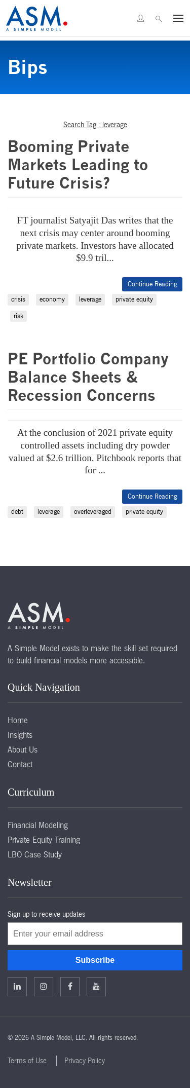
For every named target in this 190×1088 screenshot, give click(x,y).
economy (52, 299)
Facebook (70, 986)
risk (18, 316)
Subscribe (95, 960)
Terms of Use (27, 1061)
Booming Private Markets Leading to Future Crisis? (78, 164)
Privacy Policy (84, 1061)
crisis (18, 299)
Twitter (43, 986)
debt (17, 511)
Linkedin (17, 986)
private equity (134, 299)
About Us (22, 749)
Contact (20, 764)
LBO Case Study (35, 854)
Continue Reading (152, 284)
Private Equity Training (44, 839)
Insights (20, 734)
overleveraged (92, 511)
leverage (90, 299)
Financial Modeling (38, 825)
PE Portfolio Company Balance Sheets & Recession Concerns (88, 377)
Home (18, 720)
